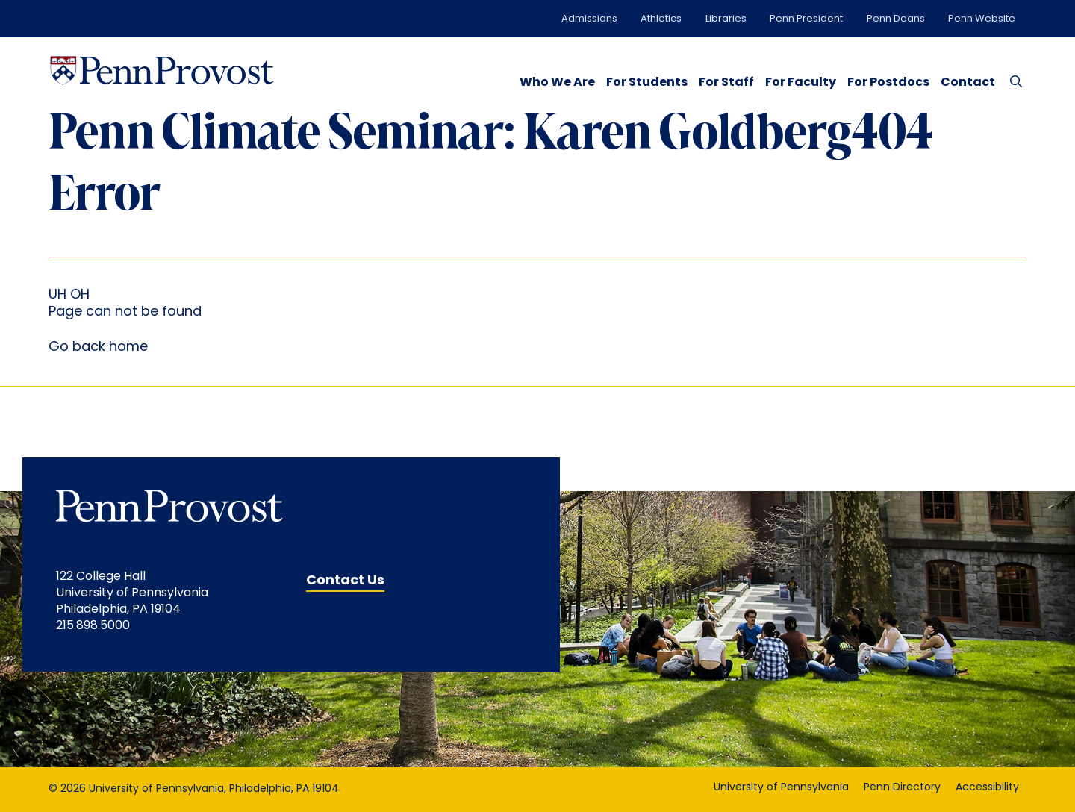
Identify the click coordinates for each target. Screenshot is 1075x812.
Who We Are (557, 83)
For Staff (726, 83)
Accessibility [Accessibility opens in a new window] (987, 787)
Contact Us (345, 581)
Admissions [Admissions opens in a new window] (589, 19)
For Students (647, 83)
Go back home (98, 347)
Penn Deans (896, 19)
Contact (968, 83)
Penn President (806, 19)
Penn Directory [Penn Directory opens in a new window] (902, 787)
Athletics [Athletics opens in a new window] (661, 19)
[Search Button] (1012, 80)
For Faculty (800, 83)
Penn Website (981, 19)
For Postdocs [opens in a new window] (888, 83)
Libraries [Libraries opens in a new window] (726, 19)
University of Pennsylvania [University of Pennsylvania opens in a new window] (781, 787)
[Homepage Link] (162, 70)
